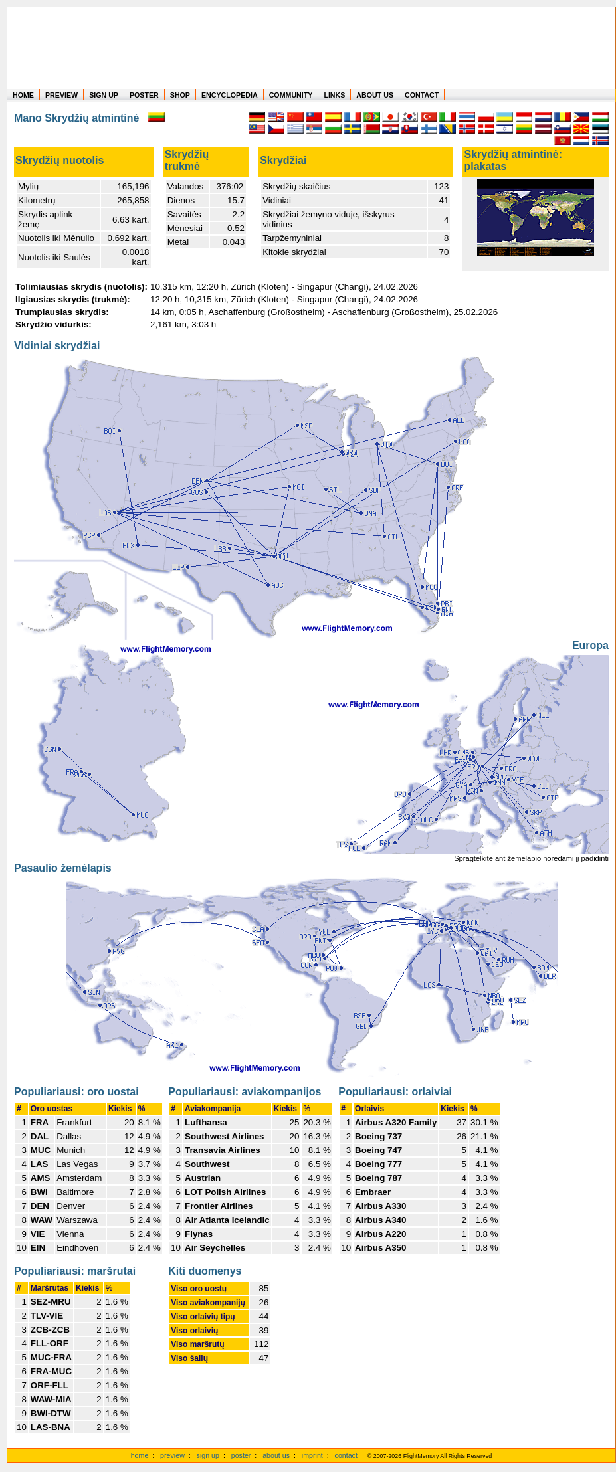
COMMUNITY (291, 95)
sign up (208, 1455)
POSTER (144, 95)
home (140, 1455)
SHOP (180, 95)
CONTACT (422, 95)
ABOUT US (374, 95)
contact (346, 1455)
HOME (23, 95)
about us (276, 1455)
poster (241, 1455)
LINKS (334, 95)
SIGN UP (103, 95)
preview (172, 1455)
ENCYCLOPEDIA (229, 95)
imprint (312, 1455)
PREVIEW (61, 95)
